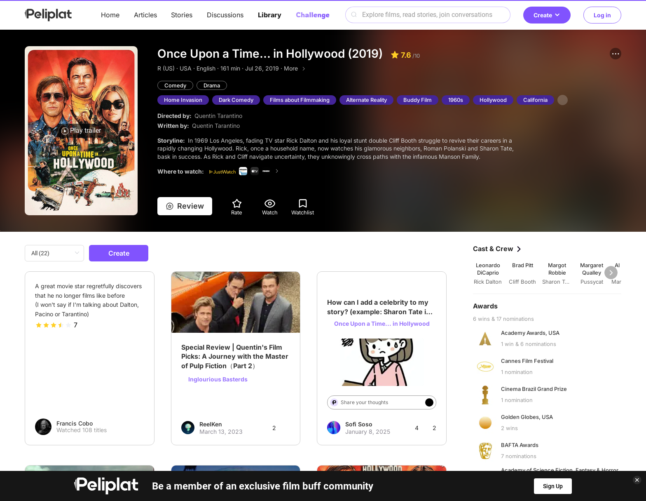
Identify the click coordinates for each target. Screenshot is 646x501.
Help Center (194, 463)
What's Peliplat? (445, 463)
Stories (181, 15)
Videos (351, 446)
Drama (212, 85)
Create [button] (547, 15)
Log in (602, 15)
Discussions (225, 15)
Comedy (175, 85)
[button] (615, 53)
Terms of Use (316, 463)
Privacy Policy (254, 463)
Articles (145, 15)
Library (269, 15)
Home (110, 15)
